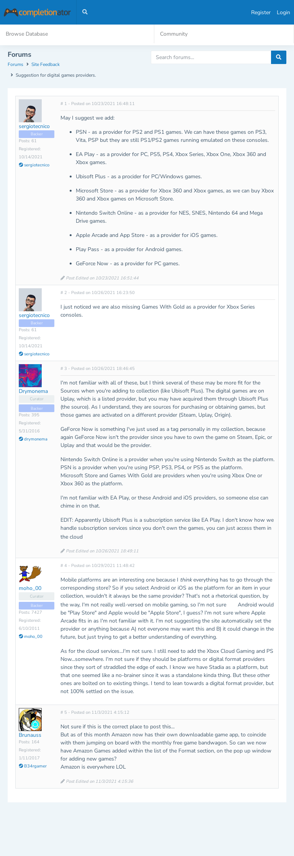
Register (261, 12)
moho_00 (30, 588)
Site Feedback (45, 64)
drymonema (33, 439)
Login (283, 12)
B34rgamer (33, 766)
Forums (15, 64)
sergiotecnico (34, 126)
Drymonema (33, 391)
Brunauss (30, 735)
